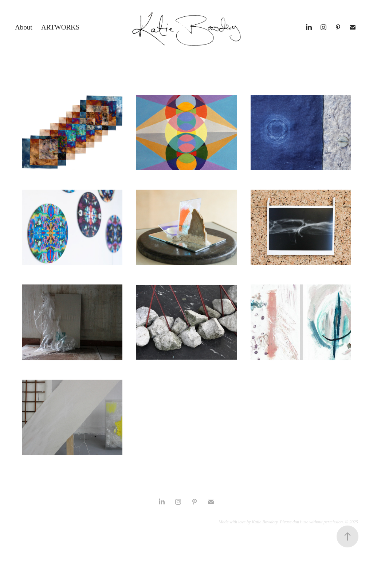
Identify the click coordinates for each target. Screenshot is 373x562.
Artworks (60, 27)
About (23, 27)
